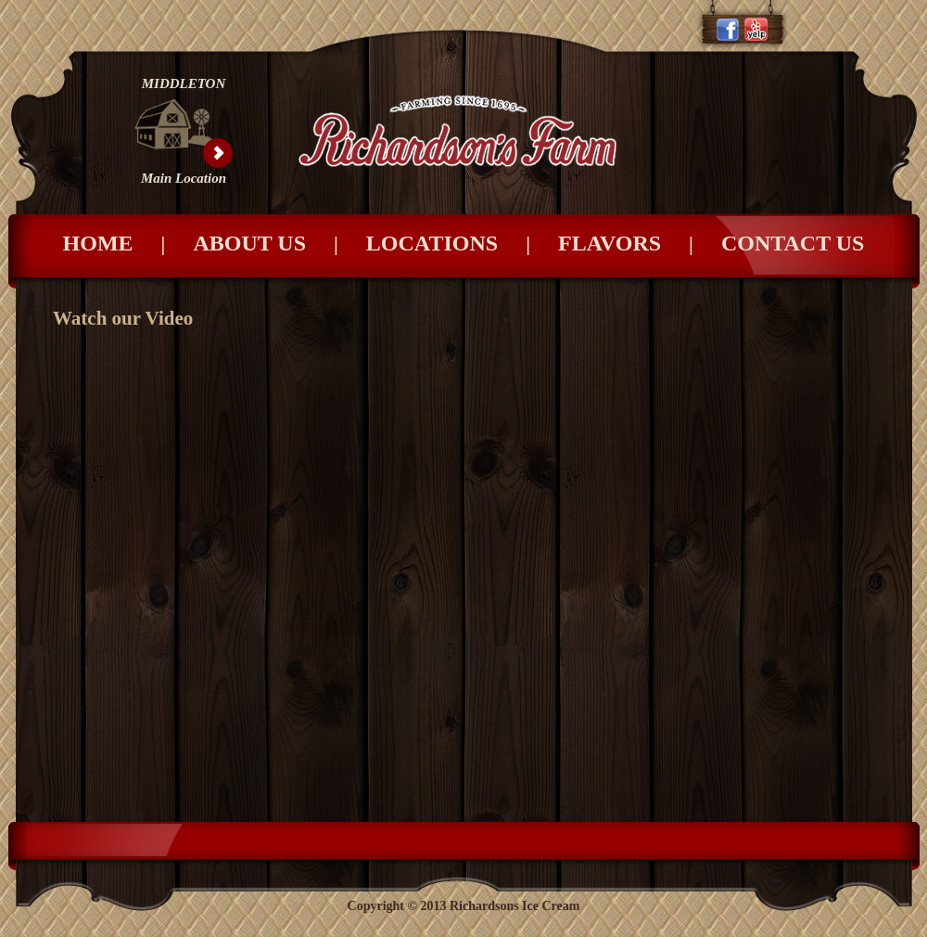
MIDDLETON (184, 83)
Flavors (639, 243)
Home (128, 243)
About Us (279, 243)
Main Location (183, 178)
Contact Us (792, 243)
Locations (462, 243)
